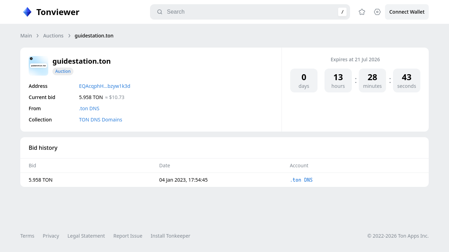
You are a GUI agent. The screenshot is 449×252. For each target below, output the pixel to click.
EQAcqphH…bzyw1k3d (104, 86)
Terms (27, 235)
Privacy (51, 235)
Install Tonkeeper (170, 235)
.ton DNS (89, 108)
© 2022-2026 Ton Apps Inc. (398, 235)
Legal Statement (86, 235)
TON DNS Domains (100, 119)
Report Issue (127, 235)
